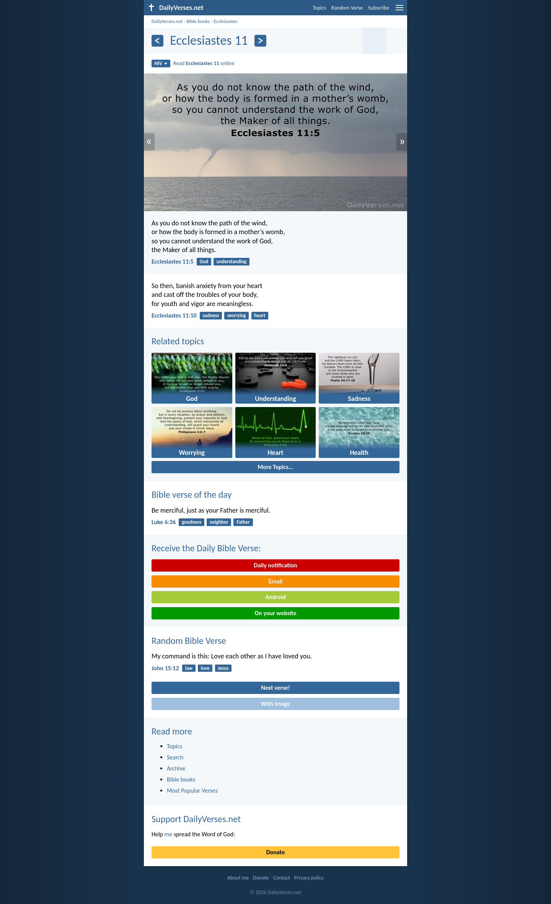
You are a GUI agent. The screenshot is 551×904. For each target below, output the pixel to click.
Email (276, 581)
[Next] (260, 41)
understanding (231, 261)
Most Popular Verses (192, 790)
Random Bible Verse (189, 640)
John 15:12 (165, 668)
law (188, 668)
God (204, 261)
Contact (281, 878)
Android (275, 597)
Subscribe (378, 8)
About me (238, 878)
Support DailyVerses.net (196, 818)
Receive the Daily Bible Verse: (206, 548)
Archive (176, 768)
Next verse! (275, 687)
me (169, 834)
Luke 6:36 (164, 522)
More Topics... (275, 467)
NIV (161, 63)
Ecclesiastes (225, 21)
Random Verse (347, 8)
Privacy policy (309, 878)
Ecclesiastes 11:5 (173, 261)
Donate (275, 852)
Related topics (178, 341)
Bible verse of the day (191, 494)
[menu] (399, 10)
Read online (203, 63)
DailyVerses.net (167, 21)
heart (259, 315)
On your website (276, 613)
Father (243, 522)
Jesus (223, 668)
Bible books (198, 21)
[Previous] (157, 41)
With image (275, 703)
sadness (211, 315)
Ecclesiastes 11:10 (174, 315)
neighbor (219, 522)
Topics (319, 8)
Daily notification (275, 565)
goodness (191, 522)
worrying (236, 315)
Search (175, 757)
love (205, 668)
